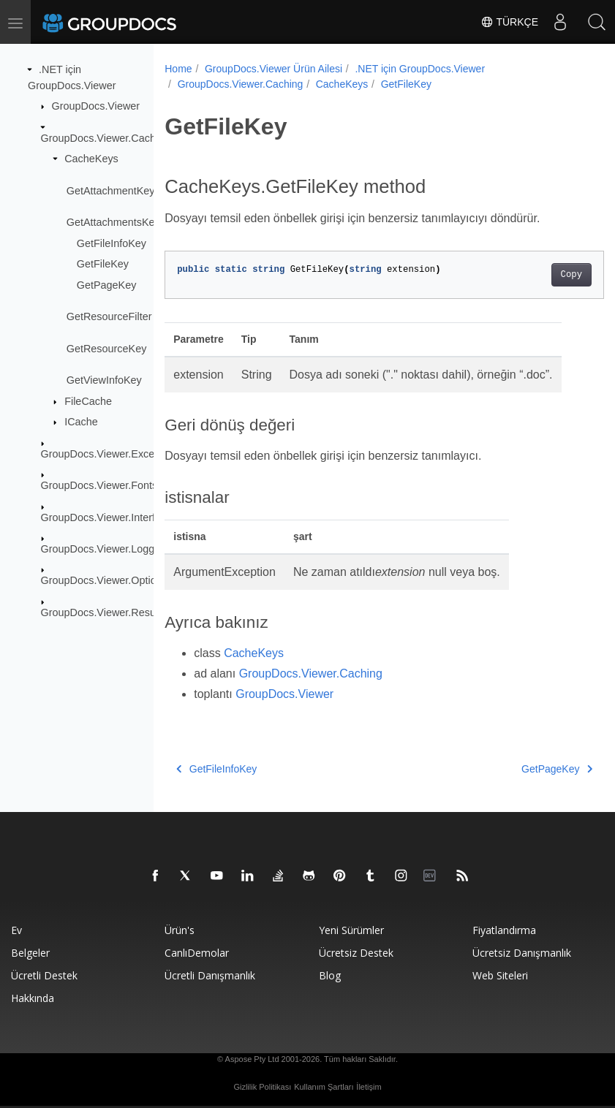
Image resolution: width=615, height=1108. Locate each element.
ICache (81, 422)
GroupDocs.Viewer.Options (104, 580)
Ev (16, 930)
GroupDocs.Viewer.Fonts (99, 485)
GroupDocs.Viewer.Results (104, 612)
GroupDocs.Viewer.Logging (105, 549)
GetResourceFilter (109, 316)
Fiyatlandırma (504, 930)
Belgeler (30, 953)
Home (178, 69)
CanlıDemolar (197, 953)
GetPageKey (107, 285)
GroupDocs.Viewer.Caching (105, 137)
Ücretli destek (44, 975)
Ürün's (180, 930)
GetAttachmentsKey (113, 222)
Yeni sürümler (351, 930)
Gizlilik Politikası (262, 1086)
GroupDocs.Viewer (96, 106)
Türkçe (509, 22)
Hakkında (32, 998)
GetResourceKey (107, 348)
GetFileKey (103, 264)
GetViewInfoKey (104, 380)
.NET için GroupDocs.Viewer (420, 69)
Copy (540, 275)
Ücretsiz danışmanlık (521, 953)
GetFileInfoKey (111, 242)
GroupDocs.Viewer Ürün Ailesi (273, 69)
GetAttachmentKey (111, 190)
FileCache (88, 401)
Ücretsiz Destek (356, 953)
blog (330, 975)
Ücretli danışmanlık (210, 975)
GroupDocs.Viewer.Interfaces (109, 517)
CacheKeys (91, 158)
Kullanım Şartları (323, 1086)
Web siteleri (500, 975)
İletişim (368, 1086)
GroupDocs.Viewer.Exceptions (112, 454)
